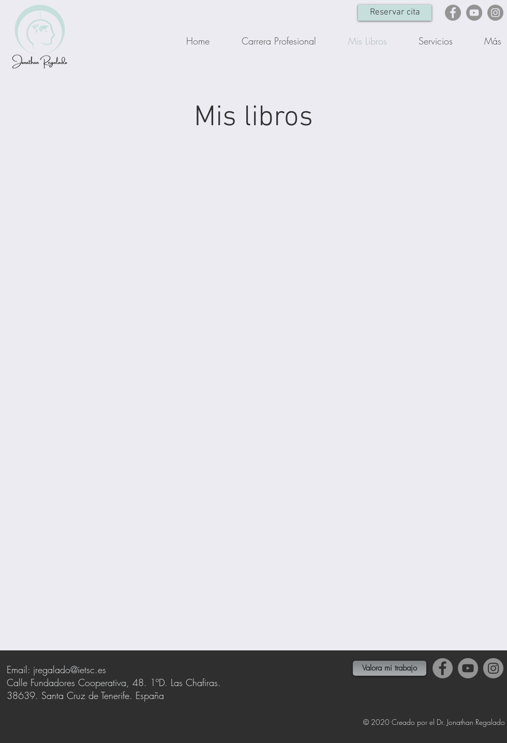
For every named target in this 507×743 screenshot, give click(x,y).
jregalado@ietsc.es (69, 669)
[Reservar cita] (394, 13)
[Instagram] (495, 13)
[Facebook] (453, 13)
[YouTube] (474, 13)
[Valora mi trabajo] (389, 668)
